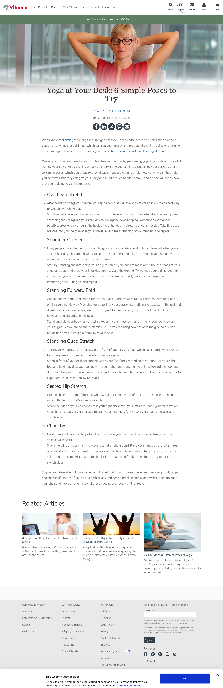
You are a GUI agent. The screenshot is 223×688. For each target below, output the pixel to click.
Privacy (105, 631)
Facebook (96, 126)
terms (185, 623)
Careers (26, 624)
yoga (96, 111)
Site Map (105, 644)
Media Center (29, 631)
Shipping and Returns (72, 631)
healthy (105, 111)
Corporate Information (34, 604)
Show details (183, 681)
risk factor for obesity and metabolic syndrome (133, 151)
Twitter (111, 126)
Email (126, 126)
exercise (116, 111)
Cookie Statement (128, 667)
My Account (107, 604)
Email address (149, 610)
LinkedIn (103, 126)
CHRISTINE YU (107, 118)
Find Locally (67, 644)
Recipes (55, 7)
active (127, 111)
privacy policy (174, 623)
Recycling (106, 618)
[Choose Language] (181, 8)
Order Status (68, 611)
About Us (27, 611)
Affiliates (105, 611)
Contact (65, 618)
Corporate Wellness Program (37, 618)
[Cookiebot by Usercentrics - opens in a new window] (22, 681)
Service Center (69, 638)
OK (185, 660)
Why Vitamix (70, 7)
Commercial (108, 7)
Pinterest (119, 126)
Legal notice (107, 624)
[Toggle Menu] (35, 7)
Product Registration (72, 624)
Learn (83, 7)
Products (43, 7)
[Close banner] (217, 656)
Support (94, 7)
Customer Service (70, 604)
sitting (69, 140)
